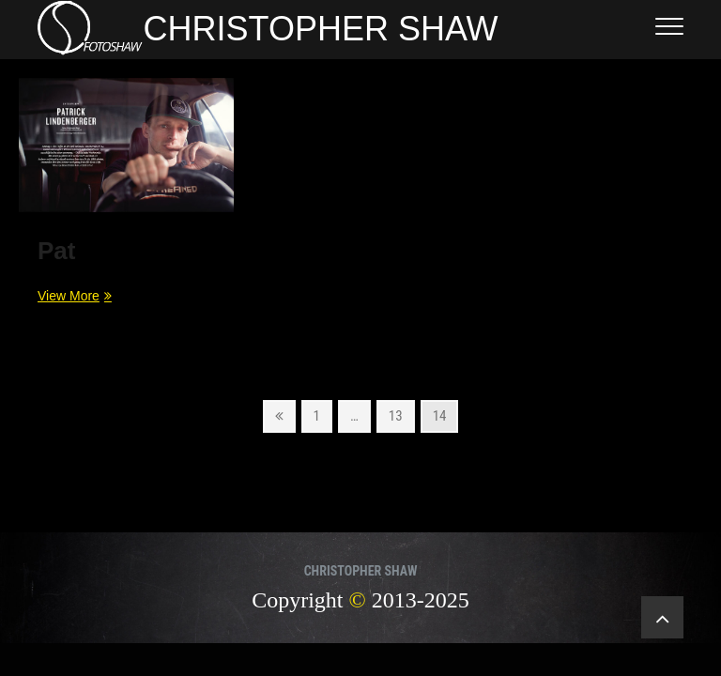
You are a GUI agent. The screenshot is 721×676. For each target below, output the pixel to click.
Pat (56, 251)
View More (72, 294)
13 (401, 414)
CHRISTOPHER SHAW (321, 28)
